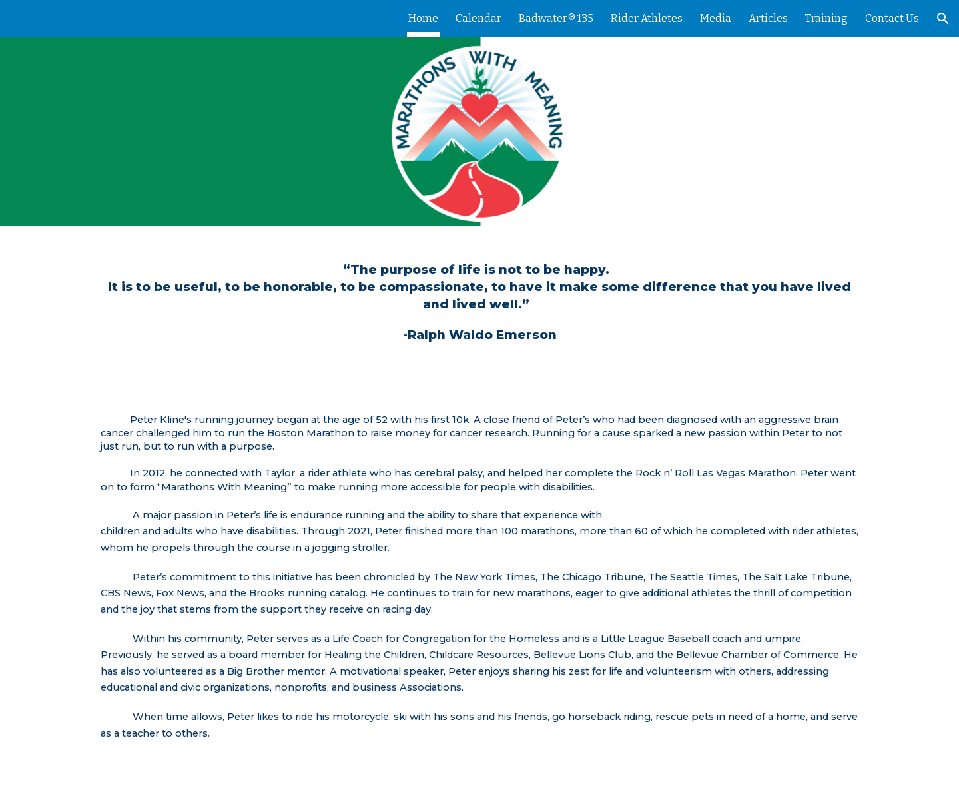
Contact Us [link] (892, 18)
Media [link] (715, 18)
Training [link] (826, 18)
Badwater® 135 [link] (556, 18)
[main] (479, 302)
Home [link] (423, 18)
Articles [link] (768, 18)
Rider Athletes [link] (647, 18)
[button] (943, 19)
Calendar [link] (478, 18)
